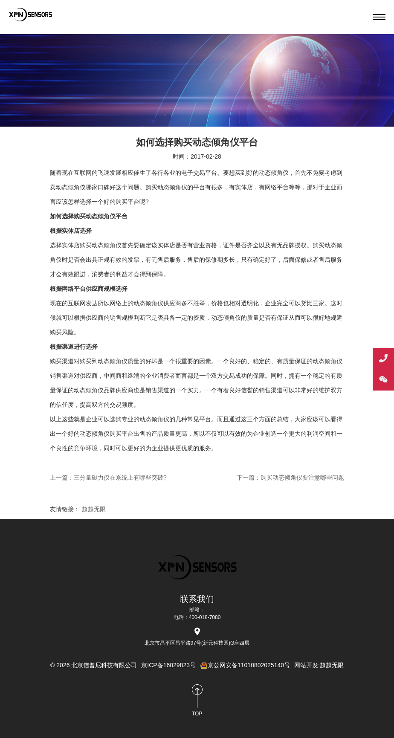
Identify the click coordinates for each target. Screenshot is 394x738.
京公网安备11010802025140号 (245, 665)
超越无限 (94, 509)
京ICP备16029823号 (168, 665)
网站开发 (306, 665)
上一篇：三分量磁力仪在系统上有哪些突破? (108, 477)
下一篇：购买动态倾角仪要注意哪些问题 (290, 477)
